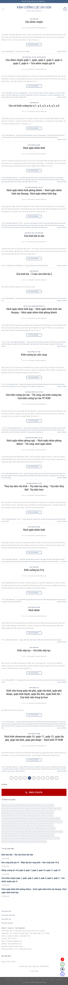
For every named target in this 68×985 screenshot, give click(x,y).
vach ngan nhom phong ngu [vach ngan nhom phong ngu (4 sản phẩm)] (47, 828)
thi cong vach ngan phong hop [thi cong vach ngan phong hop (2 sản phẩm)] (29, 815)
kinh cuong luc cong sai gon (57, 384)
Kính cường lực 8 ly (34, 569)
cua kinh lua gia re (32, 298)
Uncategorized (41, 57)
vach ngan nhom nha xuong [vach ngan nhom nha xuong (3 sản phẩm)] (29, 828)
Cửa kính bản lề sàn (34, 235)
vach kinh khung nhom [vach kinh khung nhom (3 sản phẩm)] (22, 818)
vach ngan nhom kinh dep (45, 179)
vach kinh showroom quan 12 (11, 769)
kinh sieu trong (39, 722)
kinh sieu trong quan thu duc (34, 726)
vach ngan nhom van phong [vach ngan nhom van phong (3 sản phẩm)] (9, 831)
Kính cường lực (34, 687)
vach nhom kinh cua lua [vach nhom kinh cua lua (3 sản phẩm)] (52, 838)
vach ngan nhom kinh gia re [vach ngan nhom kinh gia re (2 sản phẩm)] (45, 825)
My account (59, 979)
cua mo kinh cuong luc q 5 (36, 137)
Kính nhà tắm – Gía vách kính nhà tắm (17, 854)
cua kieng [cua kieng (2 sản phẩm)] (16, 805)
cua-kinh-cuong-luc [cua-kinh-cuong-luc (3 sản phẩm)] (7, 805)
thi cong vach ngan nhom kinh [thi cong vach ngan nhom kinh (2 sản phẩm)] (10, 815)
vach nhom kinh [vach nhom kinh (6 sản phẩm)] (39, 838)
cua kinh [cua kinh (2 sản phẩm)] (23, 805)
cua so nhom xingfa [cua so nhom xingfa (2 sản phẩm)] (38, 808)
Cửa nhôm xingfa (34, 21)
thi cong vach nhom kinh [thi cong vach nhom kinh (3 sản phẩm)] (45, 815)
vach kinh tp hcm (20, 771)
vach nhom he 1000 (35, 640)
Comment (63, 561)
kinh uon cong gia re (22, 386)
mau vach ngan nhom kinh (35, 223)
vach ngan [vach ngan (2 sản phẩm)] (5, 825)
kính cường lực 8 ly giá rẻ (49, 599)
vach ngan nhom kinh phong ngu (39, 344)
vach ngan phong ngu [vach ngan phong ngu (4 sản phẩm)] (56, 831)
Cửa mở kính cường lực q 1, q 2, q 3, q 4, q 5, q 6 (34, 105)
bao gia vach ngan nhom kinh (31, 177)
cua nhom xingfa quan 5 (54, 95)
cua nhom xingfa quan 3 (26, 95)
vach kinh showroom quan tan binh (50, 769)
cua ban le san (33, 265)
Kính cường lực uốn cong (34, 354)
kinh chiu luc (33, 680)
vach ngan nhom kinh (31, 179)
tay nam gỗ (29, 519)
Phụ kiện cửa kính (31, 483)
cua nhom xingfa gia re (49, 93)
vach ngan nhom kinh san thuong (21, 227)
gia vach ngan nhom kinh (47, 177)
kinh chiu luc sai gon (53, 680)
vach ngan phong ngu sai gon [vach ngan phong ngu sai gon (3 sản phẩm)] (27, 835)
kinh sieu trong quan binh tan (13, 724)
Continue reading (34, 45)
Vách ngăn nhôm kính (34, 147)
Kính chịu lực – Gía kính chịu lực (34, 650)
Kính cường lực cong (34, 352)
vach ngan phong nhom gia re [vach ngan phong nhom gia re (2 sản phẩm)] (25, 838)
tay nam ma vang (45, 519)
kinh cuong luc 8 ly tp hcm (14, 601)
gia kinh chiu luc (25, 680)
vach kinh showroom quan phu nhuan (30, 769)
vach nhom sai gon (56, 640)
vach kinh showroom (29, 767)
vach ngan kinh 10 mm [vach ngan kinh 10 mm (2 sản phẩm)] (16, 825)
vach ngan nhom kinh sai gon (13, 181)
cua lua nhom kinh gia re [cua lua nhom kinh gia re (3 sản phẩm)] (46, 805)
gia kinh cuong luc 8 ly (26, 599)
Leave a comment (61, 51)
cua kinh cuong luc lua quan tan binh (41, 430)
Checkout (52, 979)
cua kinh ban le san (42, 265)
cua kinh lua (23, 298)
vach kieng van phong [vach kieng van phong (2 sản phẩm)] (8, 818)
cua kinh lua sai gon (53, 298)
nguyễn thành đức (41, 28)
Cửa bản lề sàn (29, 233)
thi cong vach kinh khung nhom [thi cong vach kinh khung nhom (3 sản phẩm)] (45, 812)
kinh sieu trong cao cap (50, 722)
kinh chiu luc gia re (42, 680)
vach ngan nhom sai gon (41, 475)
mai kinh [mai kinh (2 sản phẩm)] (32, 812)
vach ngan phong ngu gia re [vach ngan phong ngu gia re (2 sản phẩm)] (9, 835)
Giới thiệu (20, 979)
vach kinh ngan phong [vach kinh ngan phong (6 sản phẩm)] (36, 818)
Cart (47, 979)
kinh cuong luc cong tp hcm (9, 386)
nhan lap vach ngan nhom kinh (16, 179)
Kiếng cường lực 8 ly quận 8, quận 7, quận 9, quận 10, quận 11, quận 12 (31, 870)
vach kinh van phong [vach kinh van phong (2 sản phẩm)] (56, 821)
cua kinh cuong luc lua (33, 428)
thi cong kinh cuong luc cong (36, 386)
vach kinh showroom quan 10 (43, 767)
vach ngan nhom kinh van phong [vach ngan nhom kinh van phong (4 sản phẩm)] (11, 828)
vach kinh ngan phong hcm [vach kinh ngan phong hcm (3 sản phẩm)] (9, 821)
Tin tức (34, 57)
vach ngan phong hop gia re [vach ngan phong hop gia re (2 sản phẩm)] (40, 831)
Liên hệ (32, 979)
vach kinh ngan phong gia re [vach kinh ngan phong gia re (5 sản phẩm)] (52, 818)
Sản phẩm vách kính (34, 145)
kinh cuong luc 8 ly (38, 599)
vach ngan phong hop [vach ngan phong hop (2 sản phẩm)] (25, 831)
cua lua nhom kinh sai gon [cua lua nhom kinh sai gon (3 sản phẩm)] (9, 808)
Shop (42, 979)
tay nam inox (36, 519)
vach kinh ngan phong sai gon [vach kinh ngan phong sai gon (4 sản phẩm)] (27, 821)
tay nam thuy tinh (56, 519)
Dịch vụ (27, 979)
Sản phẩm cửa (34, 19)
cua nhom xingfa (24, 51)
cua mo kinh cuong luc (26, 135)
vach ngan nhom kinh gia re (30, 225)
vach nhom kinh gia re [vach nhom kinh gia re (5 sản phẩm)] (8, 841)
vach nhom (26, 640)
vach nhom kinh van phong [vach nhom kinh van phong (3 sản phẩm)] (38, 841)
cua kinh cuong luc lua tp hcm (18, 432)
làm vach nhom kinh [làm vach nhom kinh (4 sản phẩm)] (22, 812)
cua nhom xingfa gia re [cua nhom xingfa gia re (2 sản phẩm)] (25, 808)
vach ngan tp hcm (54, 475)
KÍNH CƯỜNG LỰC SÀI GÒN (34, 7)
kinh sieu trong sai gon (48, 726)
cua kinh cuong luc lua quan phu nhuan (20, 430)
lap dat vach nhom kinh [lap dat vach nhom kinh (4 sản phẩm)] (8, 812)
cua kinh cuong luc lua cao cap (48, 428)
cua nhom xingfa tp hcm (20, 97)
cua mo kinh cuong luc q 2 (55, 135)
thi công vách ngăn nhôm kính (51, 223)
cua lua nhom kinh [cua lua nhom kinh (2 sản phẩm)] (33, 805)
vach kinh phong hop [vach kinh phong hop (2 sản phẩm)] (43, 821)
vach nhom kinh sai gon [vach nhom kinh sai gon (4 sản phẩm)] (22, 841)
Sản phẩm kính (34, 567)
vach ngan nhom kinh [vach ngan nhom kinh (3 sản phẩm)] (30, 825)
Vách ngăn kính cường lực (37, 306)
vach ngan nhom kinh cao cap (51, 342)
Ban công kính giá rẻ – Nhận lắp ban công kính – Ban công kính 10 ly (30, 862)
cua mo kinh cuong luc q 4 (21, 137)
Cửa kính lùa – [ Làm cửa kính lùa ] (34, 273)
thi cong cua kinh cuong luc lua (34, 432)
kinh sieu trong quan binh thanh (30, 724)
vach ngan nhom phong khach (26, 475)
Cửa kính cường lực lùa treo (34, 392)
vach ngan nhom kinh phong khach (48, 225)
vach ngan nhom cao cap (49, 473)
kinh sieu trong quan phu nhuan (48, 724)
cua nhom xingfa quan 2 (12, 95)
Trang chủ (8, 979)
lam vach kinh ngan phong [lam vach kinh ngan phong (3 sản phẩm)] (53, 808)
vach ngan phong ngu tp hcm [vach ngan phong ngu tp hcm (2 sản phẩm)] (45, 835)
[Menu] (3, 9)
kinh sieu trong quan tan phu (18, 726)
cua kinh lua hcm (42, 298)
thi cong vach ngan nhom (34, 473)
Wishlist (38, 979)
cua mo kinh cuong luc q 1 (40, 135)
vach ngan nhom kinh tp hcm (30, 181)
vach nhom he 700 (45, 640)
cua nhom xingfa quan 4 (40, 95)
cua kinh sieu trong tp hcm (27, 722)
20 (52, 778)
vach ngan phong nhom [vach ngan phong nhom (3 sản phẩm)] (8, 838)
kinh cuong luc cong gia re (42, 384)
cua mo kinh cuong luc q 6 (51, 137)
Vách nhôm (34, 610)
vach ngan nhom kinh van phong (49, 561)
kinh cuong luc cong (28, 384)
